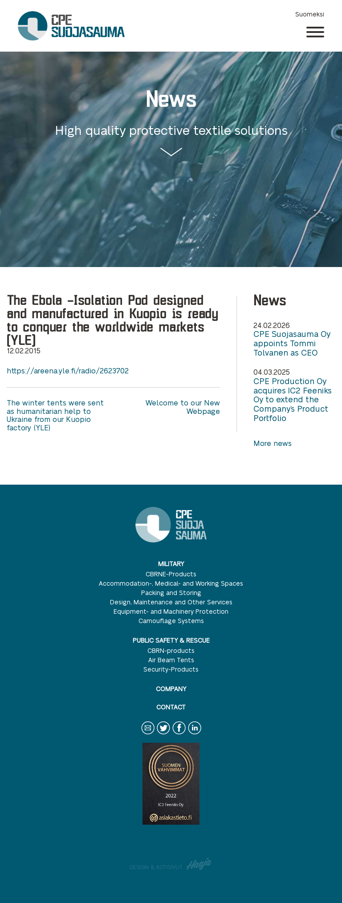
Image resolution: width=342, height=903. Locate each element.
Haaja (199, 864)
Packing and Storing (171, 592)
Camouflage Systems (171, 620)
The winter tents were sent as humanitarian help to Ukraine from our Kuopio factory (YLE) (55, 414)
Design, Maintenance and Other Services (171, 601)
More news (272, 443)
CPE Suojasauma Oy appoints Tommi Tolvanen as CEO (291, 342)
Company (171, 688)
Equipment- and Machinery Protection (171, 611)
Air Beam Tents (171, 659)
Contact (171, 706)
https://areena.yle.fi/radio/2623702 (68, 370)
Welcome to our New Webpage (183, 406)
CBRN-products (171, 650)
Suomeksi (309, 13)
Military (171, 563)
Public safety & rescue (171, 640)
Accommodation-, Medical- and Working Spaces (171, 583)
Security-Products (171, 668)
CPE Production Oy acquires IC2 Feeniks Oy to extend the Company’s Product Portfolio (292, 399)
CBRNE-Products (171, 573)
